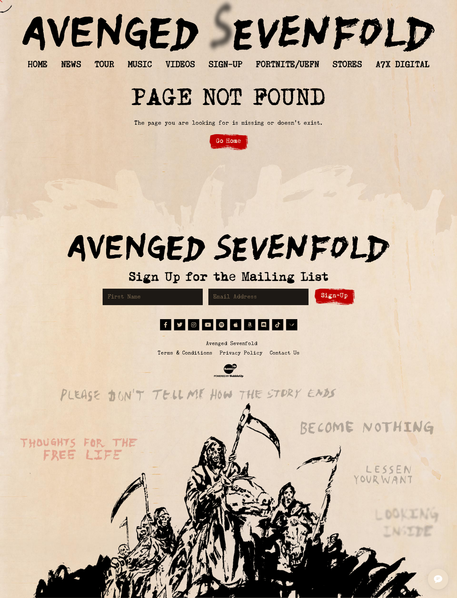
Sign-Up (334, 295)
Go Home (228, 141)
